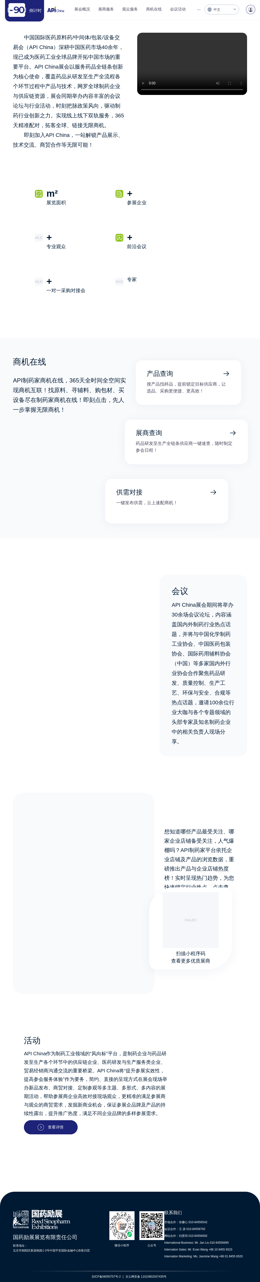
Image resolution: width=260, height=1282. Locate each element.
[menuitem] (82, 9)
